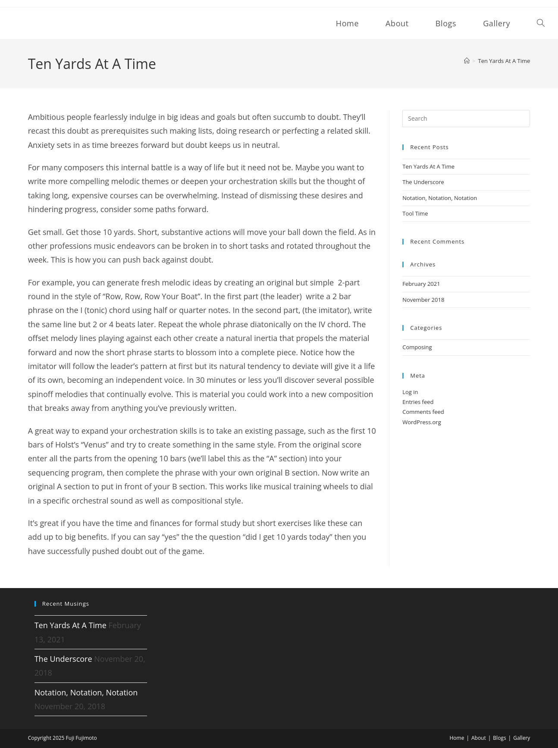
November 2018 (423, 300)
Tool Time (415, 213)
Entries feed (417, 402)
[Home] (467, 61)
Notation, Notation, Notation (439, 198)
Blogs (499, 738)
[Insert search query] (466, 118)
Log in (410, 392)
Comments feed (423, 412)
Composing (417, 347)
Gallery (521, 738)
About (478, 738)
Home (456, 738)
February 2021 (421, 284)
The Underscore (423, 182)
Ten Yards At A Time (504, 61)
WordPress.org (421, 422)
